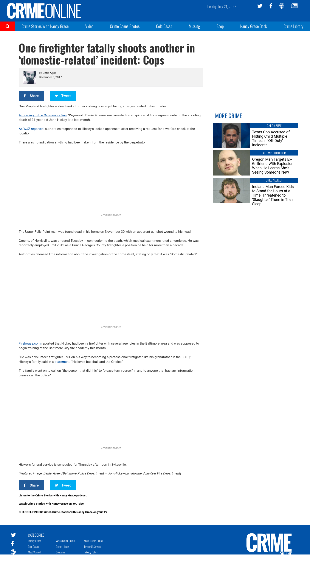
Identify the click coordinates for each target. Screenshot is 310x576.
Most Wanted (34, 552)
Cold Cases (164, 26)
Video (89, 26)
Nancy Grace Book (253, 26)
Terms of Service (92, 546)
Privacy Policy (91, 552)
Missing (194, 26)
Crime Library (294, 26)
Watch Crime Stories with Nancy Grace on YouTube (51, 503)
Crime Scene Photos (125, 26)
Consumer (61, 552)
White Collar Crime (65, 541)
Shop (220, 26)
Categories (36, 534)
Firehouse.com (30, 343)
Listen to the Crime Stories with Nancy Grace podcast (53, 495)
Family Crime (34, 541)
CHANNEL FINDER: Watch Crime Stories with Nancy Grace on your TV (63, 512)
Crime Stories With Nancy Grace (45, 26)
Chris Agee (49, 72)
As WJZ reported (31, 129)
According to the (43, 115)
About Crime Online (93, 541)
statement (62, 362)
